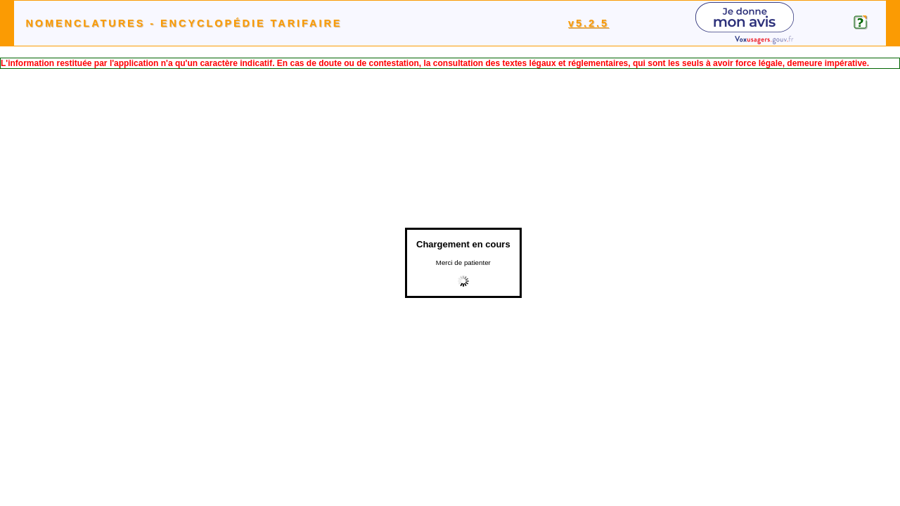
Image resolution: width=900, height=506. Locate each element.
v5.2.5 (588, 23)
